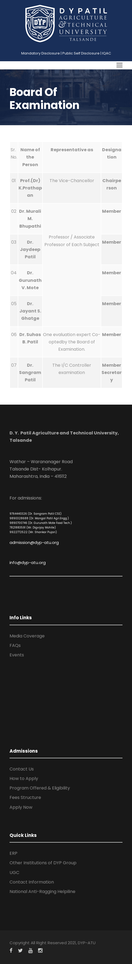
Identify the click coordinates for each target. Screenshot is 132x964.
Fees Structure (25, 797)
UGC (14, 872)
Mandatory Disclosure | (41, 53)
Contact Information (32, 882)
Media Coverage (27, 636)
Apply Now (21, 807)
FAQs (15, 645)
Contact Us (22, 769)
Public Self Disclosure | (81, 53)
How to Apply (24, 778)
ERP (13, 853)
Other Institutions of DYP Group (43, 863)
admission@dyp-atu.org (34, 542)
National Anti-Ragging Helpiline (42, 891)
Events (17, 655)
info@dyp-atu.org (28, 562)
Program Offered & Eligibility (40, 788)
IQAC (106, 53)
